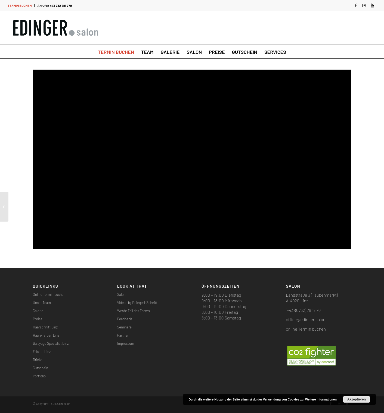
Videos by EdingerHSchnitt (137, 302)
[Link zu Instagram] (364, 6)
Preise (37, 319)
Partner (123, 335)
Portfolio (39, 376)
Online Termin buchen (49, 294)
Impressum (125, 343)
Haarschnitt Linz (45, 327)
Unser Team (42, 302)
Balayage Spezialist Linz (51, 343)
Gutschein (40, 368)
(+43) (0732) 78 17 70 (303, 310)
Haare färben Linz (46, 335)
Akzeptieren (356, 399)
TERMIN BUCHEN (20, 5)
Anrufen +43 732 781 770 (54, 5)
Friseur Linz (42, 351)
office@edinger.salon (305, 319)
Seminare (124, 327)
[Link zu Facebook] (356, 6)
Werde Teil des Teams (133, 311)
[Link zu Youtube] (372, 6)
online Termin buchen (306, 328)
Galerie (38, 311)
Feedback (124, 319)
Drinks (37, 360)
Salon (121, 294)
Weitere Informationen (321, 399)
